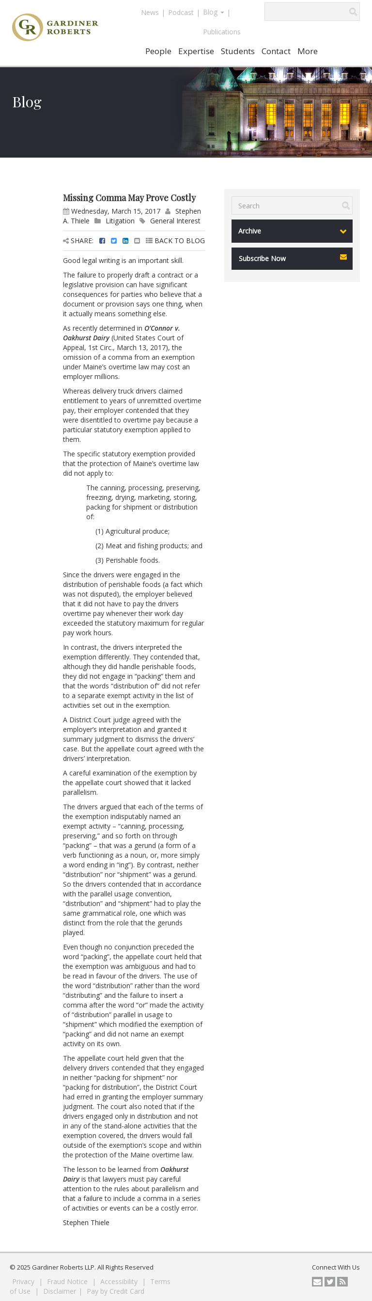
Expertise (196, 51)
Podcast (181, 12)
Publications (222, 31)
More (307, 51)
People (158, 51)
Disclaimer (59, 1291)
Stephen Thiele (86, 1222)
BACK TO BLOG (175, 240)
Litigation (120, 220)
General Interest (175, 220)
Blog (213, 11)
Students (238, 51)
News (150, 12)
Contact (276, 51)
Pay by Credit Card (115, 1291)
